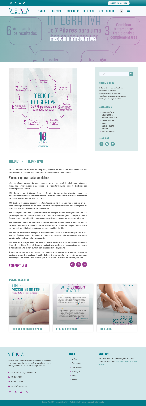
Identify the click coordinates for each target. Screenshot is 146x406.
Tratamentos (72, 11)
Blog (101, 11)
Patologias (89, 11)
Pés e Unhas (106, 328)
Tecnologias (56, 11)
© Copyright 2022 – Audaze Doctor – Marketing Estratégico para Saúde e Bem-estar (73, 402)
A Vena (42, 11)
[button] (121, 11)
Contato (110, 11)
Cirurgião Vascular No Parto (27, 328)
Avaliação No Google (66, 328)
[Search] (131, 74)
